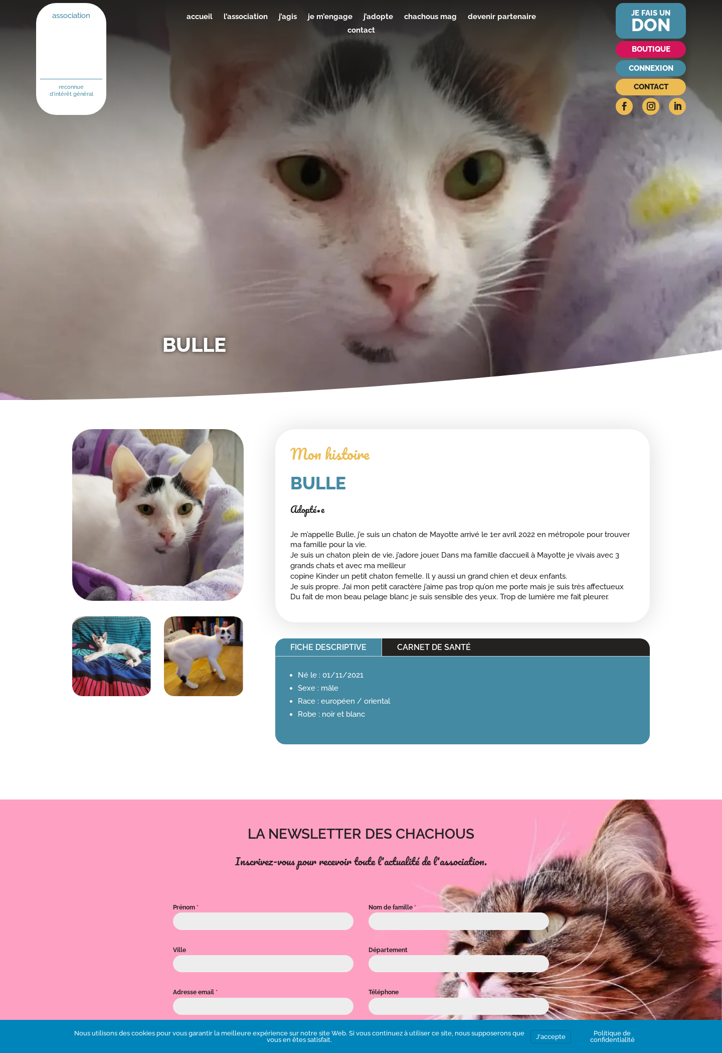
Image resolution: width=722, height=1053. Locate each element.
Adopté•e (307, 509)
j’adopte (378, 16)
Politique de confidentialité (612, 1036)
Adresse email (195, 992)
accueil (200, 16)
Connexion (651, 68)
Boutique (651, 49)
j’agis (288, 16)
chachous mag (430, 16)
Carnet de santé (434, 647)
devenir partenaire (502, 16)
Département (388, 950)
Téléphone (384, 992)
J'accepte (551, 1036)
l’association (246, 16)
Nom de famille (392, 907)
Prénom (186, 907)
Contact (651, 86)
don (651, 25)
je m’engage (330, 16)
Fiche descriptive (328, 647)
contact (361, 30)
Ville (179, 950)
